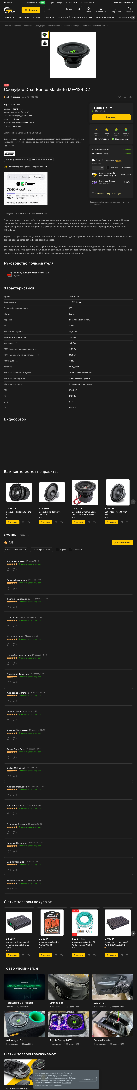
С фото (61, 549)
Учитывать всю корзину (119, 167)
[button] (133, 501)
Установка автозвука (18, 1088)
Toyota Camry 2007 (61, 1040)
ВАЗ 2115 (99, 1002)
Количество (96, 164)
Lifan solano (56, 1002)
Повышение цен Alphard (19, 1002)
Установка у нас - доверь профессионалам (28, 167)
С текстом (75, 549)
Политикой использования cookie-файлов (53, 1084)
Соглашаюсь (88, 1079)
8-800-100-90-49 (122, 3)
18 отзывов (15, 97)
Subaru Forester (102, 1040)
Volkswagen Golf (15, 1040)
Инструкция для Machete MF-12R (31, 272)
